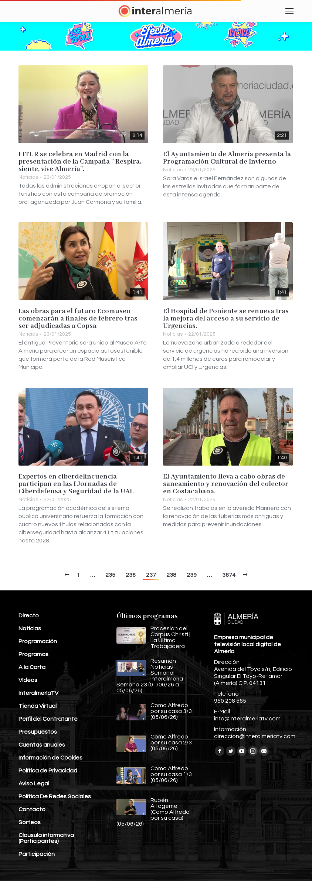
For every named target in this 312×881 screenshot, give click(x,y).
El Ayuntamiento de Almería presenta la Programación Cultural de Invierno (227, 158)
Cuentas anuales (41, 745)
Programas (33, 654)
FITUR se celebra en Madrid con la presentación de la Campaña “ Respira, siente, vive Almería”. (79, 162)
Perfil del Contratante (48, 719)
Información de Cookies (50, 758)
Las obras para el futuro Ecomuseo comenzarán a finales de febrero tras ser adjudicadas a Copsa (78, 319)
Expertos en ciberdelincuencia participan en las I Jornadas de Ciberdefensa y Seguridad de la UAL (75, 484)
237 (151, 575)
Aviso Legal (33, 783)
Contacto (31, 809)
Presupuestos (37, 732)
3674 (228, 575)
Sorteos (29, 822)
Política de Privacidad (47, 771)
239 (192, 575)
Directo (28, 615)
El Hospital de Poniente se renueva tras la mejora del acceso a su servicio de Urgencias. (226, 319)
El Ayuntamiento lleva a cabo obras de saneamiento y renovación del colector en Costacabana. (225, 484)
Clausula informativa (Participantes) (46, 838)
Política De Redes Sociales (54, 796)
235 (110, 575)
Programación (37, 641)
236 (131, 575)
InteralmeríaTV (38, 693)
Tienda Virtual (37, 706)
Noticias (28, 177)
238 (171, 575)
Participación (36, 854)
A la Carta (31, 667)
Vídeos (27, 680)
